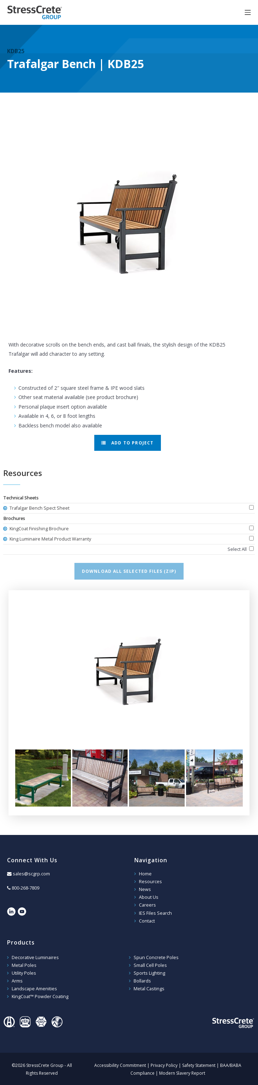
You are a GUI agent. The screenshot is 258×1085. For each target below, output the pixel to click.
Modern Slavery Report (182, 1072)
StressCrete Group (46, 12)
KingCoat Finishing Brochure (39, 529)
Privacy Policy (164, 1064)
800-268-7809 (25, 888)
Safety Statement (198, 1064)
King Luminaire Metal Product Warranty (50, 539)
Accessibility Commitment (120, 1064)
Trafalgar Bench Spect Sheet (39, 508)
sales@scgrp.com (31, 874)
